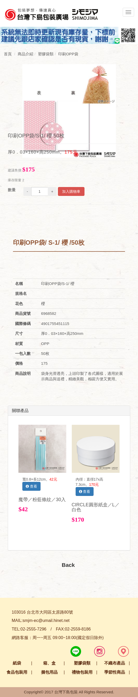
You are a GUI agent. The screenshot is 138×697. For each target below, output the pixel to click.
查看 (31, 486)
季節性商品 (114, 672)
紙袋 (17, 663)
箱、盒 (49, 663)
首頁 (8, 54)
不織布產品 (114, 663)
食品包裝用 (16, 672)
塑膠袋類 (82, 663)
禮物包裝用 (82, 672)
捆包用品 (49, 672)
